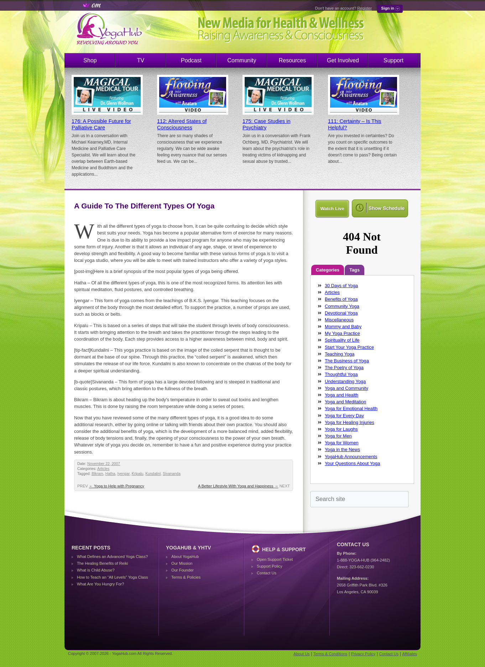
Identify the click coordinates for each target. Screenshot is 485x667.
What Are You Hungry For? (100, 584)
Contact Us (266, 573)
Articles (103, 469)
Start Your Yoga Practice (349, 347)
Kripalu (138, 474)
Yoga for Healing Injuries (349, 422)
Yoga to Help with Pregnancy (116, 486)
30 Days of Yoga (341, 285)
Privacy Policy (363, 654)
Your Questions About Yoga (352, 463)
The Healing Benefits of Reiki (102, 563)
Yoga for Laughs (341, 429)
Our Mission (181, 563)
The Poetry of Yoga (344, 367)
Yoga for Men (338, 436)
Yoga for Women (342, 442)
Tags (354, 270)
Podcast (191, 60)
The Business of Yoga (347, 360)
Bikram (97, 474)
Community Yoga (342, 306)
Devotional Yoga (341, 313)
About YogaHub (185, 556)
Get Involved (343, 60)
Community (242, 60)
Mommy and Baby (343, 326)
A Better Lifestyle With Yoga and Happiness (238, 486)
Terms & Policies (185, 577)
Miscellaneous (339, 319)
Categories (327, 270)
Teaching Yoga (339, 354)
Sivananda (172, 474)
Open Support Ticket (275, 559)
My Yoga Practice (342, 333)
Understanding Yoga (345, 381)
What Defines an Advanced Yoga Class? (112, 556)
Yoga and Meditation (345, 401)
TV (140, 60)
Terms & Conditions (330, 654)
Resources (292, 60)
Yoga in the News (342, 449)
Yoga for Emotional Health (351, 408)
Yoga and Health (341, 395)
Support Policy (269, 566)
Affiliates (409, 654)
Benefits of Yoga (341, 299)
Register (364, 8)
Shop (90, 60)
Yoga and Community (346, 388)
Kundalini (153, 474)
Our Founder (182, 570)
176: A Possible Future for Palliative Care (101, 124)
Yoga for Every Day (344, 415)
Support (393, 60)
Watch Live (332, 208)
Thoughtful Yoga (341, 374)
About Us (301, 654)
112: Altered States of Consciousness (182, 124)
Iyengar (124, 474)
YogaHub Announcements (351, 456)
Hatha (110, 474)
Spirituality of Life (342, 340)
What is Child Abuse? (96, 570)
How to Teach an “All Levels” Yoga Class (112, 577)
